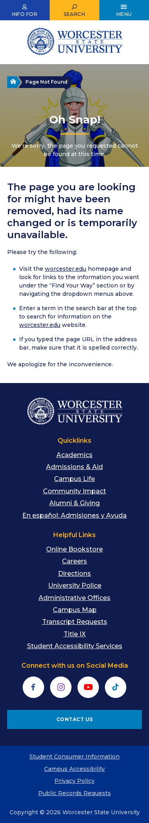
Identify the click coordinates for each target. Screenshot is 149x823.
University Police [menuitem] (74, 585)
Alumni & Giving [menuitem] (74, 503)
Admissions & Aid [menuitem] (74, 467)
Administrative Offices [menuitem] (74, 598)
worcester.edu (65, 268)
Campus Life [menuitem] (74, 479)
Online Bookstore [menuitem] (74, 549)
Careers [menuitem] (74, 561)
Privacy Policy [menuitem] (74, 780)
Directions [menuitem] (74, 573)
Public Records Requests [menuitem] (74, 793)
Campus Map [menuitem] (75, 610)
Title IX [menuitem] (75, 634)
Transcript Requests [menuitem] (74, 622)
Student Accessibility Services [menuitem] (74, 646)
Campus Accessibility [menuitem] (74, 768)
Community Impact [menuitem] (74, 491)
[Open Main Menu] (124, 10)
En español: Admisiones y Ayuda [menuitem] (74, 515)
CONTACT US (74, 719)
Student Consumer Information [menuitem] (74, 756)
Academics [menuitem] (74, 455)
